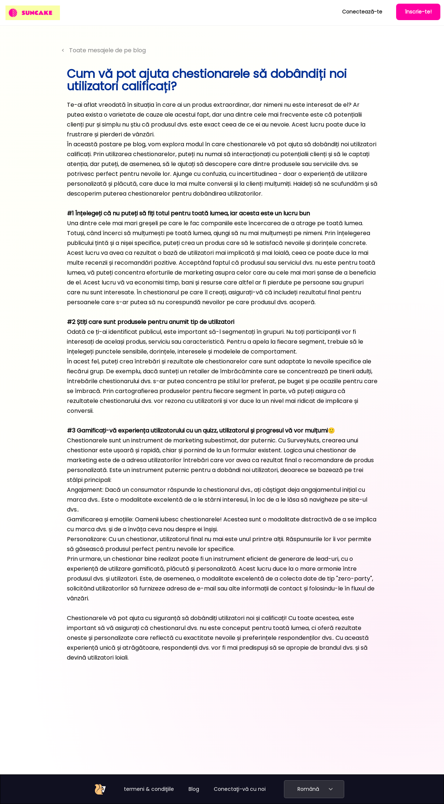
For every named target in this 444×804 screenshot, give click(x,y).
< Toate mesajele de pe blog (103, 50)
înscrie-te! (418, 11)
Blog (194, 789)
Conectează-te (362, 11)
